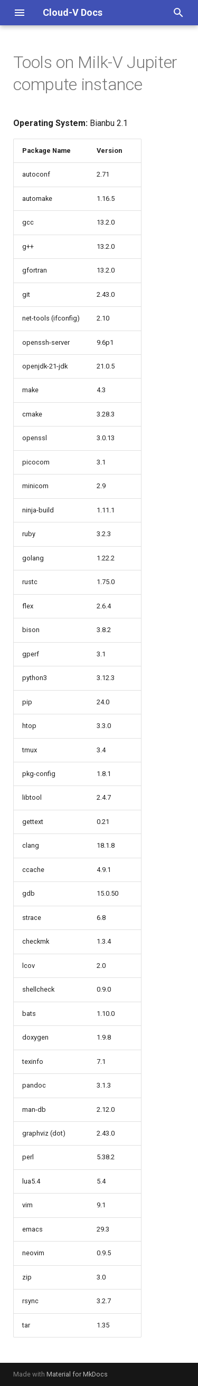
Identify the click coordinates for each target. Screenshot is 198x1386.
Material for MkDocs (77, 1374)
